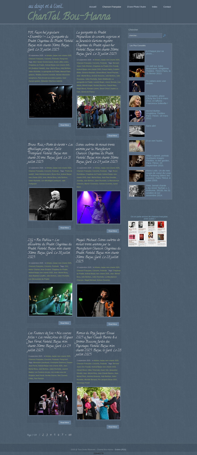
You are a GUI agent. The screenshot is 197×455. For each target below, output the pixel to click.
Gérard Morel (101, 72)
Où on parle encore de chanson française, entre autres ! (150, 217)
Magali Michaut (90, 280)
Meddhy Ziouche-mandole (45, 75)
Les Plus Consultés (138, 45)
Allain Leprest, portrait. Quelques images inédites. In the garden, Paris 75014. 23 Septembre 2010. (158, 160)
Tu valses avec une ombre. (156, 82)
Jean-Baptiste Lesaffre (37, 276)
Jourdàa (80, 181)
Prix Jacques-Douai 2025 (107, 379)
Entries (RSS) (120, 450)
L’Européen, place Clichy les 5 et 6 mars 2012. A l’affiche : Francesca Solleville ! (157, 100)
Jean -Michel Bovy (53, 68)
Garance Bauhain (88, 72)
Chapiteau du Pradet (36, 65)
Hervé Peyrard (112, 72)
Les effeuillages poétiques (51, 181)
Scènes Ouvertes (105, 184)
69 (69, 435)
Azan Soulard (46, 269)
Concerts (47, 59)
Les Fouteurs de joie (42, 372)
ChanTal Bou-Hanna (68, 17)
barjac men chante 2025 (62, 55)
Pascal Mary (111, 85)
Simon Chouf (105, 88)
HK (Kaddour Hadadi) (37, 68)
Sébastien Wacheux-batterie (51, 81)
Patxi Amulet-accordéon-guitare (50, 78)
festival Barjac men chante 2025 (57, 65)
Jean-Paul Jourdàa (109, 177)
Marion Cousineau (91, 184)
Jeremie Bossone (98, 76)
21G (66, 266)
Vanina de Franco (87, 92)
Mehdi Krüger (87, 85)
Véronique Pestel (83, 383)
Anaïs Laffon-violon (61, 62)
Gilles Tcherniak (94, 370)
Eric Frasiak (113, 66)
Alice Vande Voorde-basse (43, 62)
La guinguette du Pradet (50, 71)
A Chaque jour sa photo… (155, 52)
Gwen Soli (104, 370)
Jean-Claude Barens (105, 373)
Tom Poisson (39, 378)
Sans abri (151, 125)
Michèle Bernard (90, 379)
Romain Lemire (93, 88)
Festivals (55, 59)
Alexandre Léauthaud (41, 362)
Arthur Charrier (34, 269)
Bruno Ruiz (56, 174)
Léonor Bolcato (111, 82)
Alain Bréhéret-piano (43, 174)
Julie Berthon (65, 68)
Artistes (49, 55)
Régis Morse (81, 88)
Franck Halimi (107, 69)
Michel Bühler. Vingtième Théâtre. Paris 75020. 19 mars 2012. (157, 114)
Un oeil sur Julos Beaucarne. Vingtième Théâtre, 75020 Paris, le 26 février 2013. (158, 70)
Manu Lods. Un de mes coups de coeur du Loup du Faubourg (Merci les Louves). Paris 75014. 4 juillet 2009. (158, 175)
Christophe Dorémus (58, 362)
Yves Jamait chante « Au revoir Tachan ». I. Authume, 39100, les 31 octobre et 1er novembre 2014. (158, 190)
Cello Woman (87, 66)
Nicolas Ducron (51, 375)
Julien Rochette (34, 71)
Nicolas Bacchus (99, 85)
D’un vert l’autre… (155, 140)
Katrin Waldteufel (104, 79)
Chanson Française (36, 59)
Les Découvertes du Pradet (39, 279)
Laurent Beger (98, 82)
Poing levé (64, 59)
